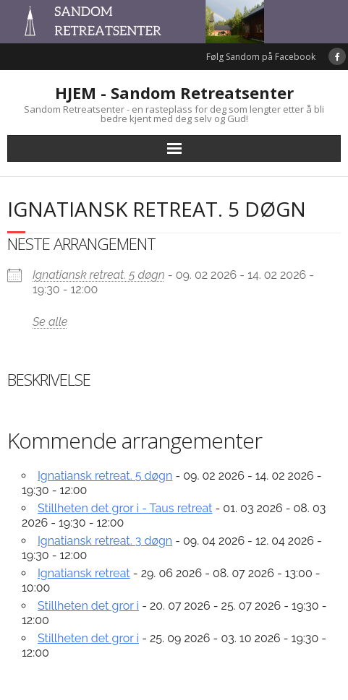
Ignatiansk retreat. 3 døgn (105, 541)
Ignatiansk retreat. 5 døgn (99, 275)
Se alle (50, 322)
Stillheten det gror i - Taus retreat (125, 508)
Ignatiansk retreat (84, 573)
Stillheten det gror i (88, 606)
